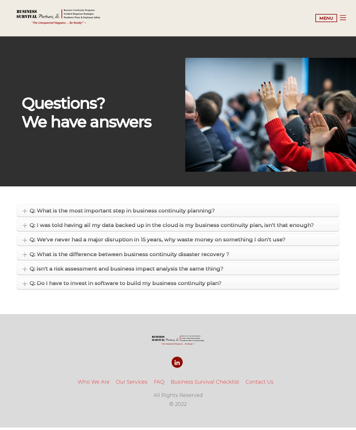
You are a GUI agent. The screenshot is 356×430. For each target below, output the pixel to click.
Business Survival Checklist (205, 384)
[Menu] (331, 19)
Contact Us (259, 384)
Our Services (131, 384)
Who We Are (94, 384)
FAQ (159, 384)
